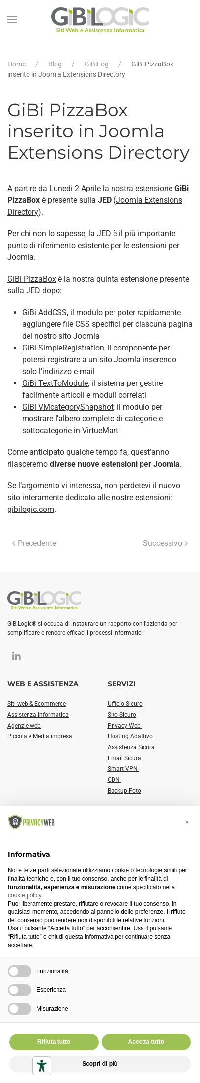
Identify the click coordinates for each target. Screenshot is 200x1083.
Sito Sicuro (122, 714)
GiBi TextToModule (55, 383)
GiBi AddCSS (44, 312)
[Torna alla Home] (100, 19)
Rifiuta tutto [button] (53, 1041)
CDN (114, 779)
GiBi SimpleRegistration (63, 347)
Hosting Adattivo (131, 736)
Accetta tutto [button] (146, 1041)
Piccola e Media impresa (39, 736)
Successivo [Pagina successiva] (165, 543)
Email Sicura (125, 758)
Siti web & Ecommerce (36, 704)
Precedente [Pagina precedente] (34, 543)
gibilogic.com (30, 509)
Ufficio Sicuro (125, 704)
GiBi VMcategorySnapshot (68, 407)
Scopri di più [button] (100, 1063)
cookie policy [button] (24, 895)
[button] (12, 19)
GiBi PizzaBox (31, 279)
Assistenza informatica (38, 714)
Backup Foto (124, 790)
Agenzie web (24, 725)
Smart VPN (123, 768)
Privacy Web (125, 725)
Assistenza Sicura (132, 747)
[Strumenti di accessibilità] (41, 1065)
